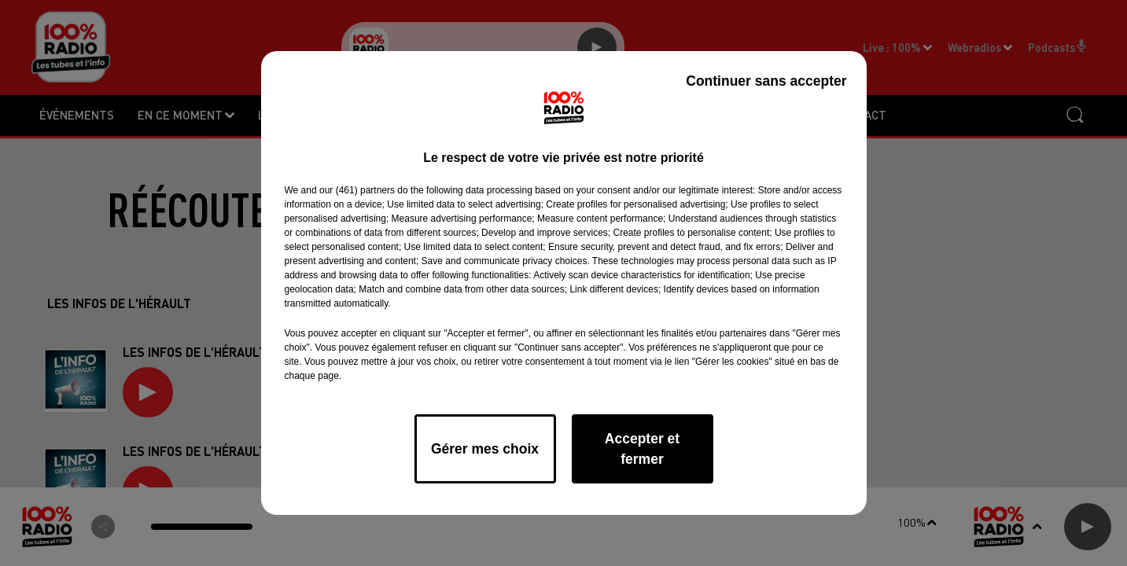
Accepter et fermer (642, 449)
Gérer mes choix (485, 449)
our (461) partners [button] (357, 190)
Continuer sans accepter (766, 81)
